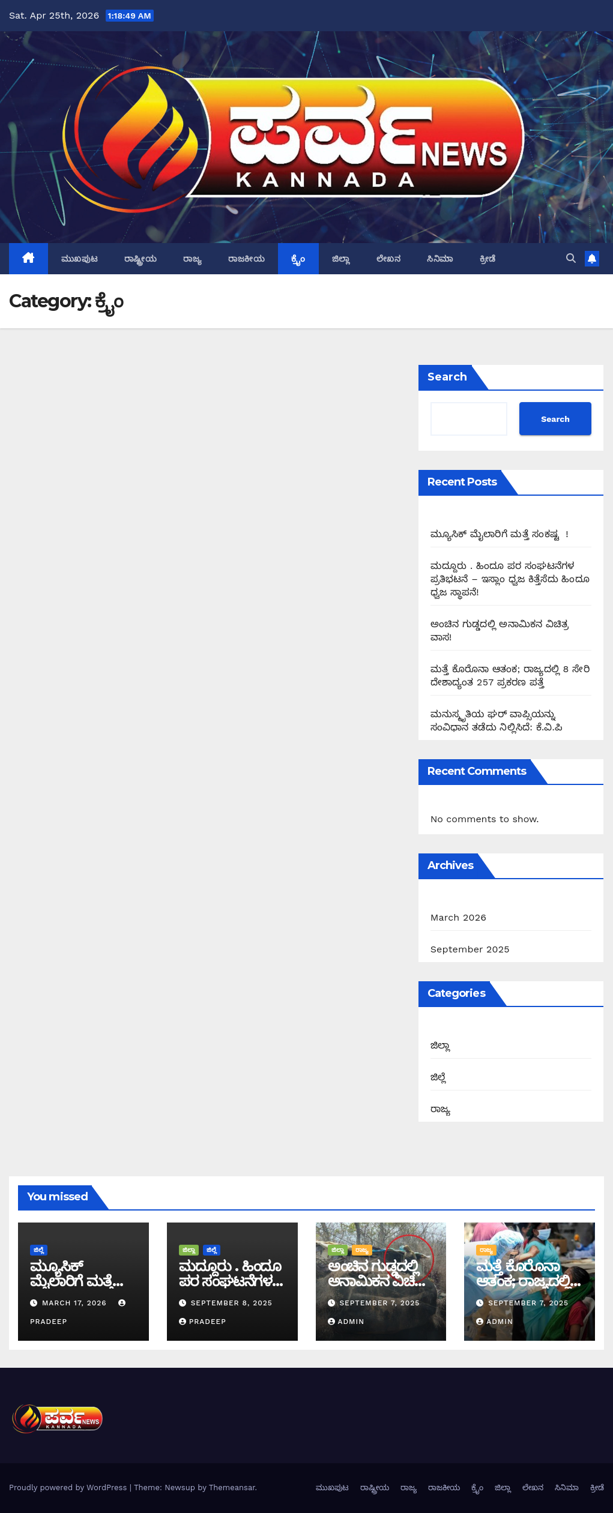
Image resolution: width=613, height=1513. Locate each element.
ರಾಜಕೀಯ (246, 258)
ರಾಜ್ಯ (192, 258)
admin (346, 1321)
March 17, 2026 (76, 1303)
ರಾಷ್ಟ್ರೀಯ (140, 258)
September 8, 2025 (232, 1303)
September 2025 (470, 949)
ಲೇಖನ (388, 258)
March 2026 (458, 917)
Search (447, 377)
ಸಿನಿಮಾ (440, 258)
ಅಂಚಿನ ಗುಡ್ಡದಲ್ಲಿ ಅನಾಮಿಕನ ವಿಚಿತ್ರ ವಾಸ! (376, 1281)
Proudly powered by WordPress (69, 1487)
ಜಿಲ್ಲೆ (437, 1077)
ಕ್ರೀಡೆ (488, 258)
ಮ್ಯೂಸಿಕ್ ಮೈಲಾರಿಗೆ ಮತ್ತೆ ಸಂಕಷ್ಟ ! (499, 534)
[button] (571, 258)
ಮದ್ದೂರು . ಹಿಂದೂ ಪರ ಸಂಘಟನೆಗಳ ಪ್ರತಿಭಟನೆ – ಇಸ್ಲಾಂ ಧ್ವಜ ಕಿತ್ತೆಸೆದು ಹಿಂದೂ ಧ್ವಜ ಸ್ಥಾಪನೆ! (510, 579)
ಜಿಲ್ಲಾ (341, 258)
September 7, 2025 (379, 1303)
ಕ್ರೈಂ (298, 258)
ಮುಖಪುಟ (79, 258)
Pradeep (202, 1321)
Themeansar (232, 1487)
